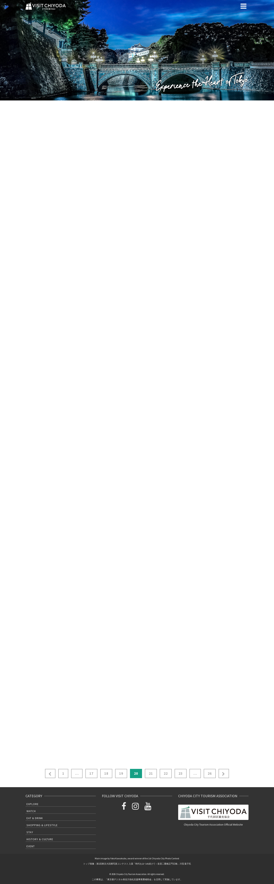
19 (121, 773)
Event (31, 846)
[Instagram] (136, 807)
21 (151, 773)
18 (106, 773)
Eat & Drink (35, 818)
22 (166, 773)
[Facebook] (125, 807)
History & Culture (40, 839)
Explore (33, 804)
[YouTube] (148, 807)
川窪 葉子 (184, 863)
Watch (31, 811)
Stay (30, 832)
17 (91, 773)
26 (210, 773)
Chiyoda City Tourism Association (131, 874)
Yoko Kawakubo (118, 858)
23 (181, 773)
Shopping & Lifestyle (42, 825)
